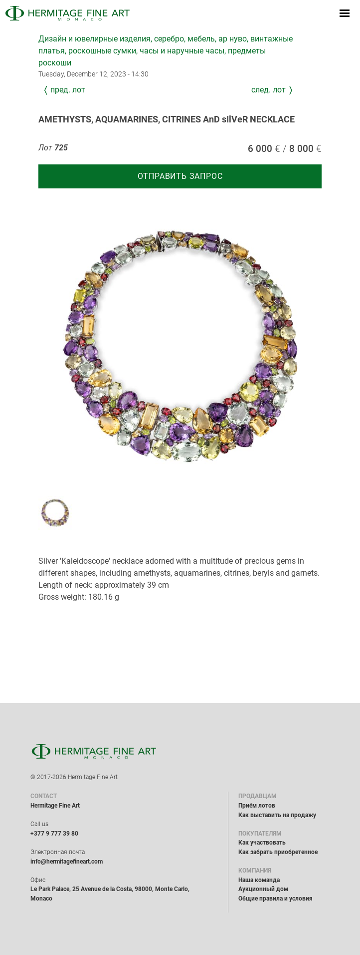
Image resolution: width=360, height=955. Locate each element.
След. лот (268, 89)
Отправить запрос (180, 176)
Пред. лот (67, 89)
